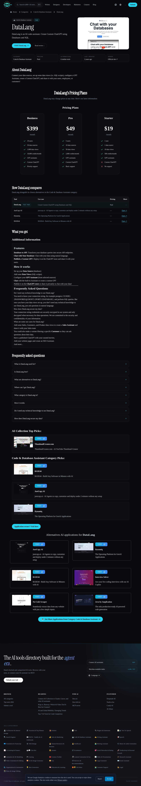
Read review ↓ (39, 45)
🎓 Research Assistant (124, 757)
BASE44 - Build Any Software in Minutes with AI (54, 476)
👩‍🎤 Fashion (52, 730)
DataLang (17, 205)
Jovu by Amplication (103, 602)
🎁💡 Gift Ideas (77, 767)
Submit (132, 5)
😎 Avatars (52, 750)
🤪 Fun (51, 761)
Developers (67, 5)
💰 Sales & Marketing (56, 737)
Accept (109, 779)
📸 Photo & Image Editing (12, 771)
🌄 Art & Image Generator (34, 761)
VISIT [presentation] (41, 438)
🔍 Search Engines (10, 737)
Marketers (77, 5)
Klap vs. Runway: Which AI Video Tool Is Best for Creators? (52, 706)
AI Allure (110, 709)
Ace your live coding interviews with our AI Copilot (112, 583)
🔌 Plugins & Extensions (102, 730)
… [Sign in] (125, 5)
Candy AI (110, 705)
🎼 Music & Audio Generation (126, 744)
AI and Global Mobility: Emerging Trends (52, 710)
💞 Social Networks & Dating (104, 750)
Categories (23, 12)
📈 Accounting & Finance (12, 750)
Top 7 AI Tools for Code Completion (50, 714)
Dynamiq (17, 216)
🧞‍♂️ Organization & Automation (13, 767)
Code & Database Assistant (42, 12)
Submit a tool (8, 705)
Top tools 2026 (9, 702)
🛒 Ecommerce (77, 750)
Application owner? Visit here (26, 526)
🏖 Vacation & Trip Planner (35, 730)
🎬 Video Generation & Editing (13, 761)
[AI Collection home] (8, 4)
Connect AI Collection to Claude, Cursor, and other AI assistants (53, 700)
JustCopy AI (18, 210)
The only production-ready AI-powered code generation (110, 608)
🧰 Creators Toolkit (55, 757)
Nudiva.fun (110, 702)
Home (13, 12)
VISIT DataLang (21, 45)
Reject (100, 779)
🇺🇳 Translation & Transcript (12, 744)
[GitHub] (116, 5)
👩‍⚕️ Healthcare (76, 744)
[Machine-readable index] (112, 669)
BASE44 (17, 221)
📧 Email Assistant (123, 761)
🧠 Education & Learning (57, 767)
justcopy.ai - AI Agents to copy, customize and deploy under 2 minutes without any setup (68, 496)
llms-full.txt (76, 702)
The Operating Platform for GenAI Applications (53, 516)
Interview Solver (102, 577)
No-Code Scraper (40, 602)
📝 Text (74, 730)
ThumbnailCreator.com (44, 444)
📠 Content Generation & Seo (81, 757)
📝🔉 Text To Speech (124, 730)
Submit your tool (13, 680)
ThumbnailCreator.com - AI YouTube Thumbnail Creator (56, 449)
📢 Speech (120, 737)
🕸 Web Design (31, 744)
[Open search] (29, 4)
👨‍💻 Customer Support (101, 767)
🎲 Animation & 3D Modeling (13, 757)
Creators (86, 5)
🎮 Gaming (30, 757)
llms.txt (74, 699)
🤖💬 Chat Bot (31, 750)
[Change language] (120, 5)
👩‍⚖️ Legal (120, 767)
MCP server (76, 705)
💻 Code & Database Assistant (81, 737)
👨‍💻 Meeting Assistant (101, 744)
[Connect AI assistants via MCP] (112, 662)
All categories (8, 699)
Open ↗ (124, 210)
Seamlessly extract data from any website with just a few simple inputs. (48, 608)
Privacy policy (62, 780)
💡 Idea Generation (32, 767)
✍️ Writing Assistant (101, 737)
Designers (56, 5)
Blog (94, 5)
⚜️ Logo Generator (101, 761)
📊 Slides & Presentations (103, 757)
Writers (47, 5)
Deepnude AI (111, 699)
